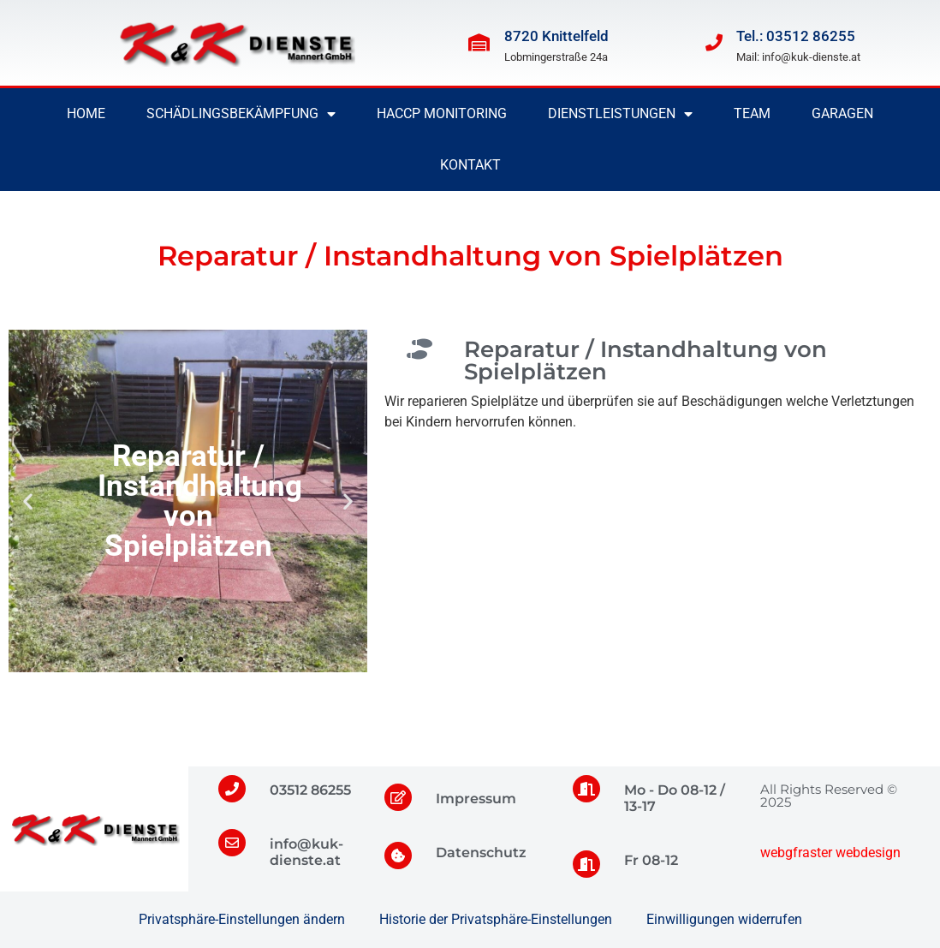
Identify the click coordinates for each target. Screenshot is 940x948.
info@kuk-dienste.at (306, 852)
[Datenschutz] (398, 855)
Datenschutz (481, 852)
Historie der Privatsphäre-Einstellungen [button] (495, 919)
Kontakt (470, 165)
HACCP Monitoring (442, 113)
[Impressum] (398, 797)
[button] (28, 501)
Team (752, 113)
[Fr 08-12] (586, 864)
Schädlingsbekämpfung (241, 113)
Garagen (842, 113)
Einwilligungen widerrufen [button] (724, 919)
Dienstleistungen (620, 113)
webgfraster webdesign (830, 852)
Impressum (476, 798)
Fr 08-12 (651, 860)
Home (86, 113)
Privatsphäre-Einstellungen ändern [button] (242, 919)
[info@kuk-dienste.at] (232, 842)
